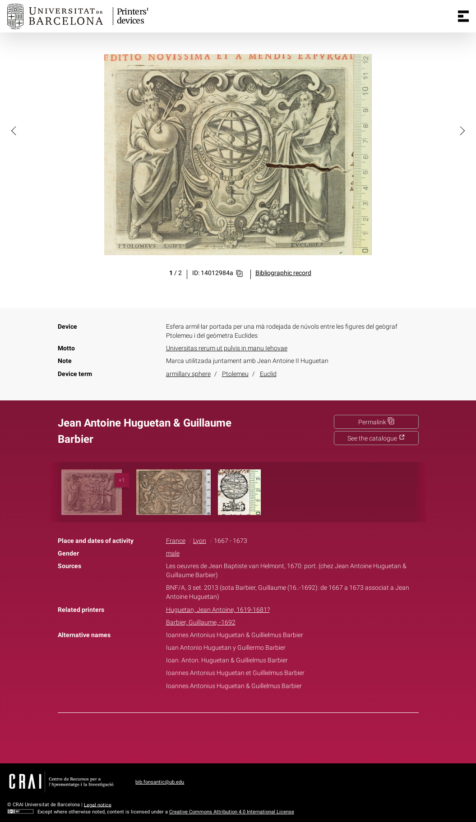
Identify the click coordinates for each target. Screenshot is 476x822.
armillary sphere (188, 374)
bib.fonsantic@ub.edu (159, 782)
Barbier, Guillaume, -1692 (201, 622)
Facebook (212, 736)
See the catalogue (376, 438)
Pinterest (253, 736)
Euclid (268, 374)
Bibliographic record (283, 273)
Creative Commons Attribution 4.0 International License (231, 812)
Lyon (199, 541)
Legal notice (97, 805)
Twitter (233, 736)
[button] (14, 130)
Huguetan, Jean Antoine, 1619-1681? (218, 610)
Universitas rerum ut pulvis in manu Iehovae (226, 348)
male (173, 553)
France (175, 541)
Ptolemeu (235, 374)
